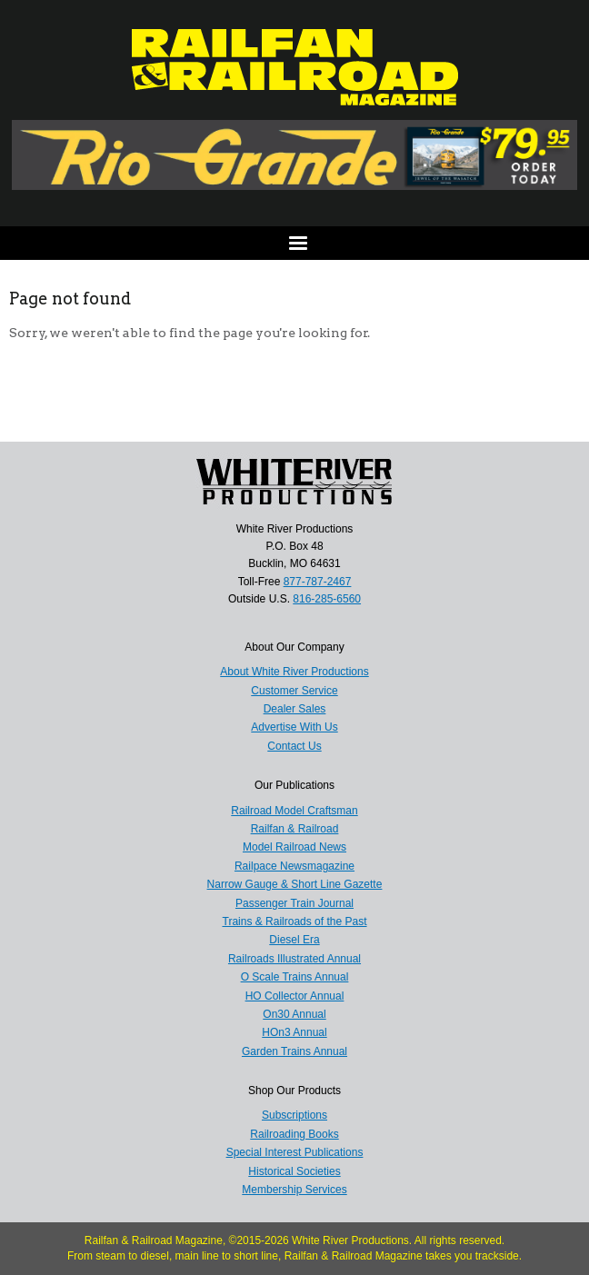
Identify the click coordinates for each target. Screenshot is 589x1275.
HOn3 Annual (294, 1032)
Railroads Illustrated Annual (294, 958)
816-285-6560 (327, 599)
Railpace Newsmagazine (294, 866)
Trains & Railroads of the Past (295, 921)
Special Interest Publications (295, 1152)
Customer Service (294, 690)
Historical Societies (294, 1171)
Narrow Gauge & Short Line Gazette (295, 884)
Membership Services (294, 1189)
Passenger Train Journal (294, 903)
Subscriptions (294, 1115)
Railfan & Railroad (295, 828)
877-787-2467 (318, 581)
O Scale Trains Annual (295, 977)
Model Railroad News (294, 847)
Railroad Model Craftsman (294, 810)
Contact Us (294, 746)
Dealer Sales (295, 708)
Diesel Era (294, 939)
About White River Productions (294, 671)
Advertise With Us (294, 727)
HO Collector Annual (294, 996)
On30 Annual (294, 1014)
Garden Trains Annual (294, 1051)
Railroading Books (294, 1134)
